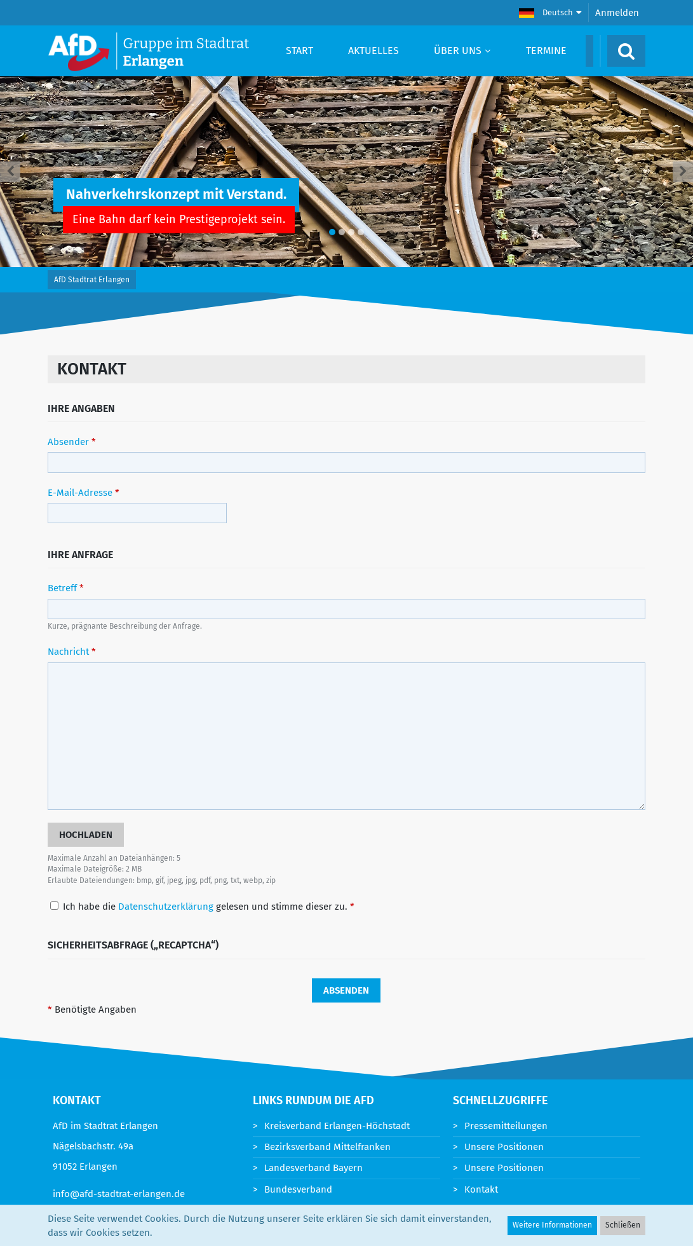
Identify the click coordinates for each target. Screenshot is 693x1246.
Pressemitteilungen (506, 1126)
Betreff (62, 588)
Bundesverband (298, 1189)
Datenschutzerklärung (165, 906)
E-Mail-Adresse (80, 492)
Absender (68, 442)
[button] (550, 12)
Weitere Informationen (552, 1225)
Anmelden (617, 12)
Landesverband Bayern (313, 1168)
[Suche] (626, 51)
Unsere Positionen (504, 1147)
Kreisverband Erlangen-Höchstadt (337, 1126)
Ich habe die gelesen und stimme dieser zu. (202, 906)
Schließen (622, 1225)
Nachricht (68, 651)
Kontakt (481, 1189)
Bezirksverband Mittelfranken (327, 1147)
